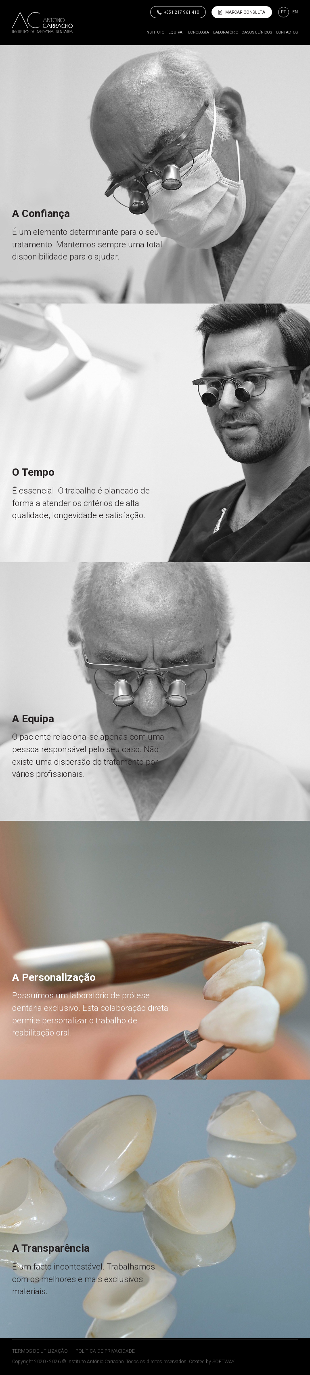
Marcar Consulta (241, 12)
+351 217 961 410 (178, 12)
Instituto (154, 32)
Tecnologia (197, 32)
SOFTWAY (223, 1361)
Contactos (287, 32)
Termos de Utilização (40, 1351)
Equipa (175, 32)
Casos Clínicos (257, 32)
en (295, 12)
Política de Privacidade (105, 1351)
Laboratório (225, 32)
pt (283, 12)
